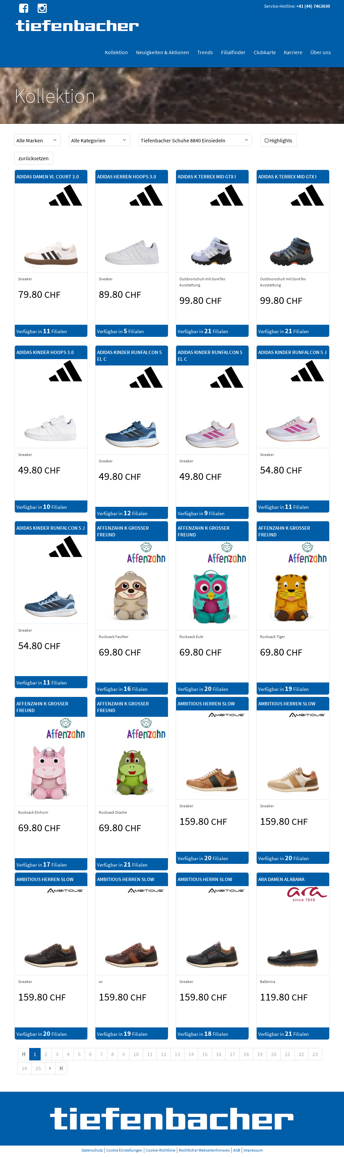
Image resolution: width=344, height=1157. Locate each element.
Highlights (278, 140)
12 (163, 1054)
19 (260, 1054)
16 (218, 1054)
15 (205, 1054)
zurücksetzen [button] (33, 158)
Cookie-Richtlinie (160, 1150)
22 (301, 1054)
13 (177, 1054)
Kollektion (116, 52)
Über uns (320, 52)
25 (38, 1068)
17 (232, 1054)
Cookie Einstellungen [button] (124, 1150)
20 (273, 1054)
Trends (205, 52)
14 (191, 1054)
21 (287, 1054)
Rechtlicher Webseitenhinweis (204, 1150)
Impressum (253, 1150)
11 (150, 1054)
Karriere (293, 52)
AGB (236, 1150)
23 (315, 1054)
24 (24, 1068)
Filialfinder (233, 52)
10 (136, 1054)
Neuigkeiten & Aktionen (162, 52)
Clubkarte (265, 52)
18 (246, 1054)
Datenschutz (92, 1150)
